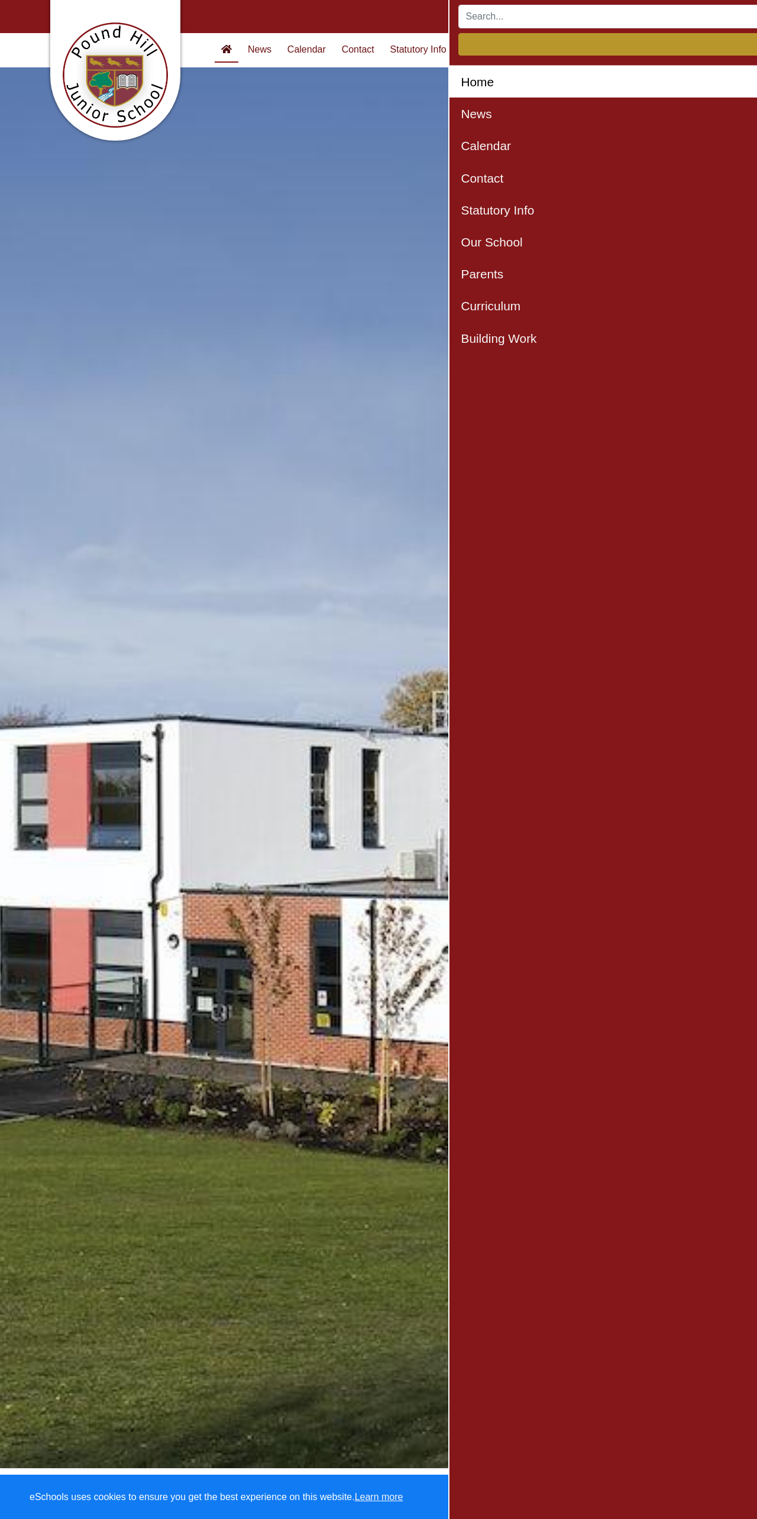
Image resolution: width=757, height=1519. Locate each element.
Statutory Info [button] (418, 49)
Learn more (379, 1497)
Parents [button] (541, 49)
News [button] (259, 49)
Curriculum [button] (596, 49)
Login (686, 16)
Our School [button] (486, 49)
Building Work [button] (665, 49)
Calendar (306, 49)
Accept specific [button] (585, 1497)
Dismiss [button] (517, 1497)
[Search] (565, 16)
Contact (358, 49)
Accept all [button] (679, 1497)
